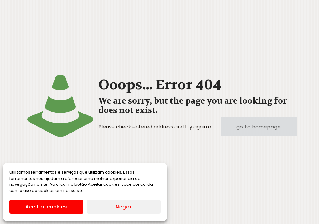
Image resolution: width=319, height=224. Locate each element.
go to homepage (258, 127)
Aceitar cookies (46, 206)
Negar (124, 206)
